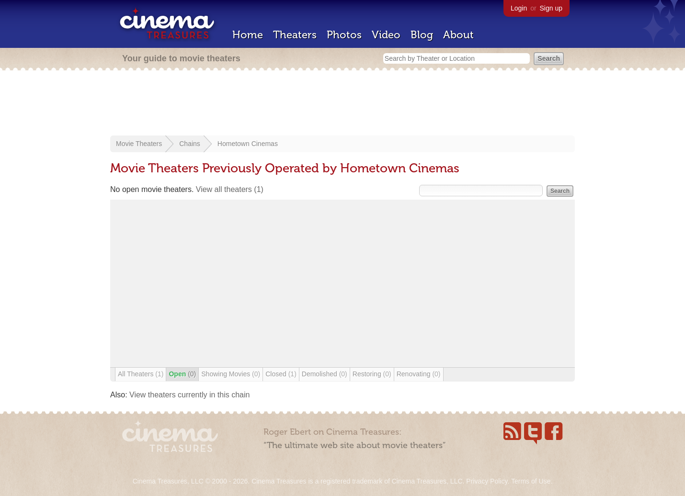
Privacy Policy (486, 481)
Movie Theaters (139, 143)
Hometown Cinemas (247, 143)
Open (182, 374)
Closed (281, 374)
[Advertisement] (342, 103)
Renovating (419, 374)
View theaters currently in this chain (189, 395)
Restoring (372, 374)
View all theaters (229, 189)
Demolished (324, 374)
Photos (344, 34)
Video (386, 34)
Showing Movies (230, 374)
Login (519, 8)
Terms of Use (530, 481)
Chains (189, 143)
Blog (422, 34)
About (458, 34)
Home (247, 34)
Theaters (295, 34)
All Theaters (140, 374)
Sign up (551, 8)
